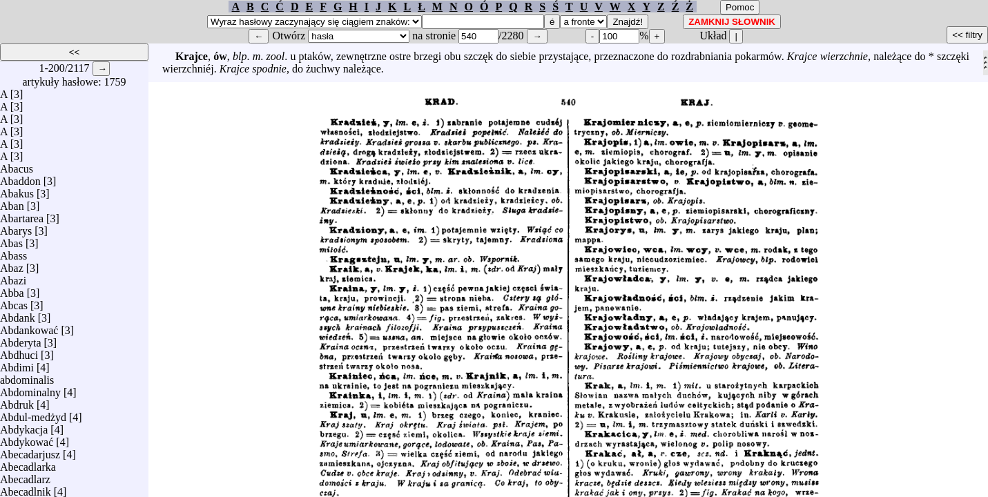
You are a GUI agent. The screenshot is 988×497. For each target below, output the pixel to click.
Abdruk (17, 401)
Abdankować (29, 327)
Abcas (14, 302)
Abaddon (20, 178)
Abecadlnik (25, 488)
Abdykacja (24, 426)
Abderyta (20, 339)
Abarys (16, 227)
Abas (11, 240)
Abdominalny (30, 389)
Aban (12, 202)
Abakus (17, 190)
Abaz (11, 265)
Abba (12, 289)
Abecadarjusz (30, 451)
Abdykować (26, 439)
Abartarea (21, 215)
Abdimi (17, 364)
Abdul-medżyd (33, 414)
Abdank (17, 314)
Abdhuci (19, 352)
